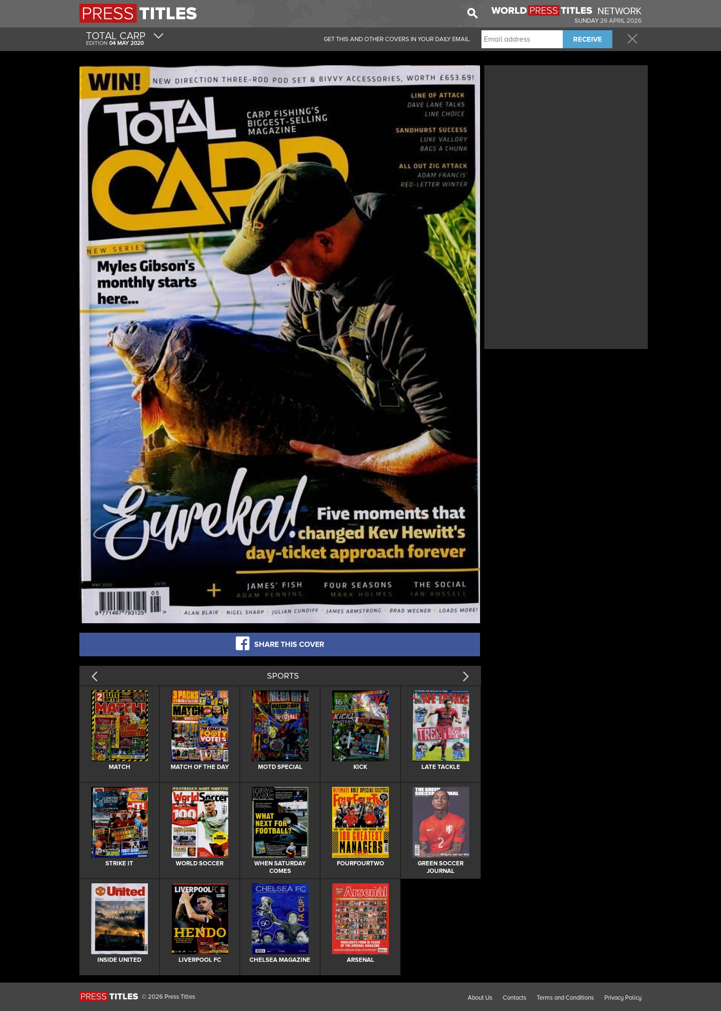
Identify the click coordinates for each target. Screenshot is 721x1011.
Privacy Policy (623, 998)
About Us (480, 998)
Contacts (514, 998)
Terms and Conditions (565, 998)
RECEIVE (587, 39)
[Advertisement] (566, 134)
